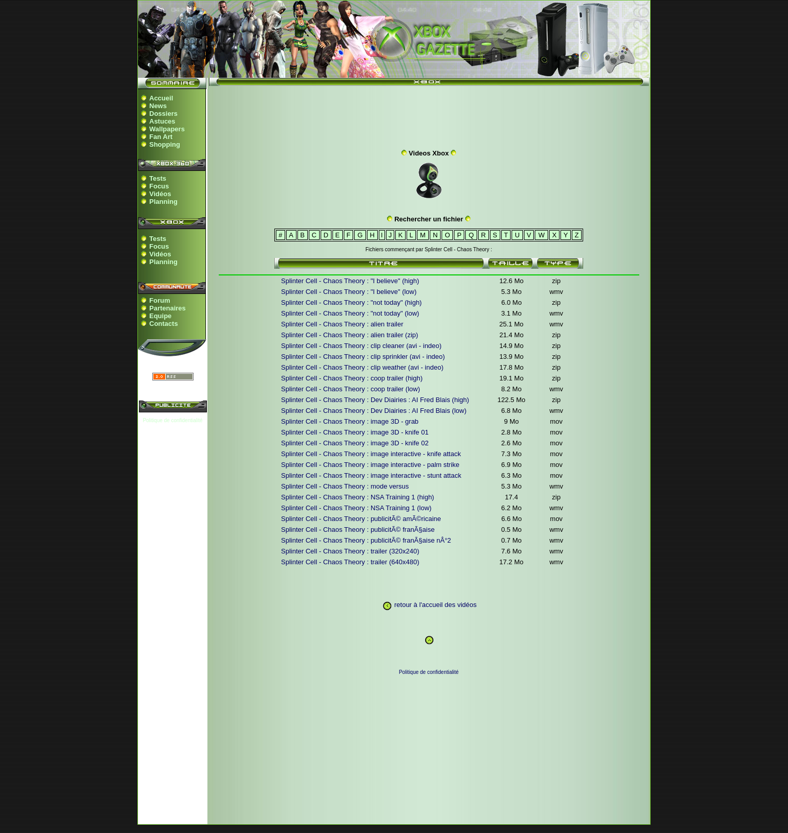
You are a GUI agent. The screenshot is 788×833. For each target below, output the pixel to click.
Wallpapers (167, 129)
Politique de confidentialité (172, 420)
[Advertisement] (428, 115)
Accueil (161, 98)
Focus (159, 186)
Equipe (160, 316)
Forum (159, 300)
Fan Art (160, 137)
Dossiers (163, 113)
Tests (157, 178)
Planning (163, 201)
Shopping (164, 144)
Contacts (163, 323)
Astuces (162, 121)
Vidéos (160, 194)
